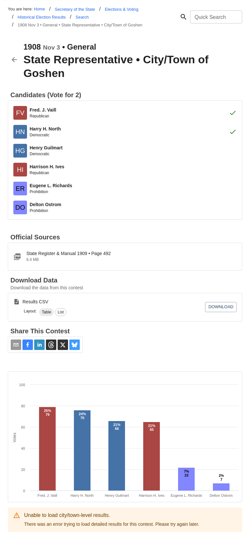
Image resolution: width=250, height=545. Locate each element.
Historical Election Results (42, 17)
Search (82, 17)
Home (39, 9)
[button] (46, 312)
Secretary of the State (75, 9)
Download (220, 306)
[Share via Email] (16, 345)
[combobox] (215, 17)
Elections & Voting (121, 9)
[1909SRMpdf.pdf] (125, 257)
